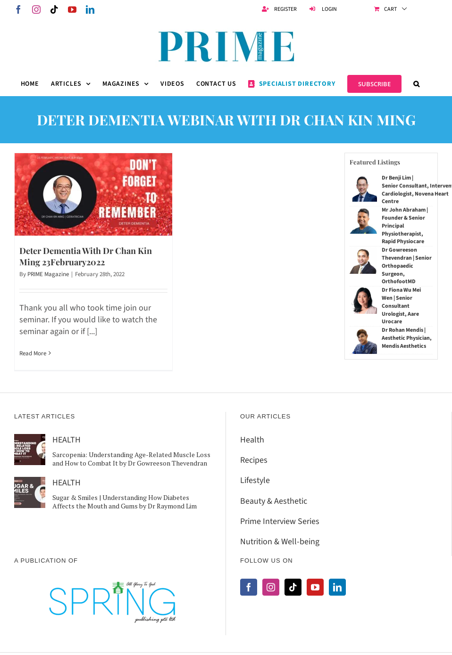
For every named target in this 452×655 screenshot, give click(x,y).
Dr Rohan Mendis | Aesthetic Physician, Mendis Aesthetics (407, 338)
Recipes (254, 460)
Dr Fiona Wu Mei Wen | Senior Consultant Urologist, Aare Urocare (401, 306)
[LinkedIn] (337, 587)
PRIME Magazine (48, 274)
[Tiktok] (293, 587)
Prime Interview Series (279, 521)
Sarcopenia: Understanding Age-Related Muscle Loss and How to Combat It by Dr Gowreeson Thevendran (131, 458)
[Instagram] (270, 587)
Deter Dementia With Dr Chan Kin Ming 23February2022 (85, 256)
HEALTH (66, 440)
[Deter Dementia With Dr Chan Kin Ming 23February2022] (93, 194)
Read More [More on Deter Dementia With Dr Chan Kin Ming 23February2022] (32, 353)
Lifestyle (255, 480)
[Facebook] (248, 587)
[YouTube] (315, 587)
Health (252, 440)
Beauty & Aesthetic (273, 501)
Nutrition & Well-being (279, 542)
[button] (416, 84)
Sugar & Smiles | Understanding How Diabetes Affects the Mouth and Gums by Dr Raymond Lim (124, 501)
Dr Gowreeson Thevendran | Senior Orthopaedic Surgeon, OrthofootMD (407, 266)
